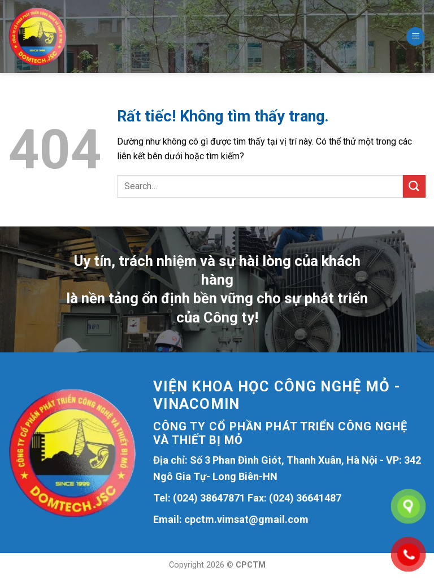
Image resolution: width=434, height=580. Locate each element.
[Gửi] (414, 186)
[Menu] (415, 36)
